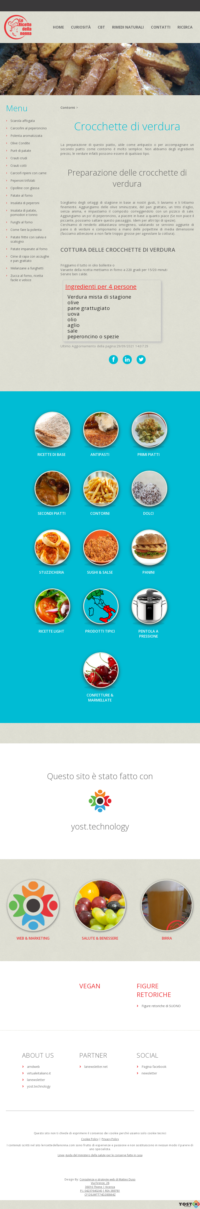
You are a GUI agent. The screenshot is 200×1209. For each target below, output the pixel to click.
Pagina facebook (154, 1066)
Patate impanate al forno (29, 249)
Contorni (67, 107)
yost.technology (100, 826)
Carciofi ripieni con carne (28, 173)
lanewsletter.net (96, 1066)
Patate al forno (21, 195)
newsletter (149, 1073)
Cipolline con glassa (24, 188)
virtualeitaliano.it (39, 1073)
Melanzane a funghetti (26, 268)
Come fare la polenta (26, 229)
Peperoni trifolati (22, 180)
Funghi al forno (21, 222)
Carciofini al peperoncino (28, 128)
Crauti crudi (18, 158)
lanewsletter (36, 1080)
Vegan (89, 986)
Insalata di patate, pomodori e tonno (24, 212)
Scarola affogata (22, 120)
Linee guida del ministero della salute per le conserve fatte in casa (100, 1155)
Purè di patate (20, 150)
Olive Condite (20, 143)
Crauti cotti (18, 165)
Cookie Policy (89, 1139)
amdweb (33, 1066)
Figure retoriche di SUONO (161, 1006)
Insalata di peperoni (24, 203)
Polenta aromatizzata (26, 135)
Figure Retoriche (154, 990)
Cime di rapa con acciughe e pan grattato (29, 258)
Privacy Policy (110, 1139)
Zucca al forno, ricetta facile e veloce (26, 277)
